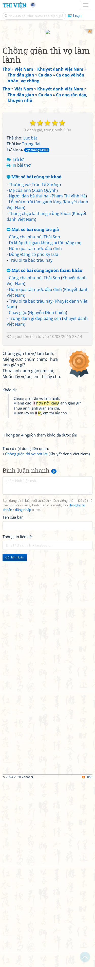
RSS (87, 962)
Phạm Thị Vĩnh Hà (69, 286)
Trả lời (19, 250)
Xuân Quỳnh (44, 281)
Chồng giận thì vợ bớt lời (26, 639)
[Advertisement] (47, 76)
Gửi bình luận (14, 743)
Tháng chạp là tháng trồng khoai (40, 304)
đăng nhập (23, 696)
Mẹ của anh (20, 281)
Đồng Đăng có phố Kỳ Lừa (33, 345)
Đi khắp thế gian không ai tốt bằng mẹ (45, 333)
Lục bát (30, 228)
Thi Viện (14, 5)
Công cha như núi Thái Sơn (34, 327)
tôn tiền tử (32, 426)
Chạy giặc (18, 403)
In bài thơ (22, 256)
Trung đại (31, 234)
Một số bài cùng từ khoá (34, 267)
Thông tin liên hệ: (18, 722)
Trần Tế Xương (46, 275)
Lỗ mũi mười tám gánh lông (35, 292)
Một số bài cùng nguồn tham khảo (44, 360)
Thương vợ (19, 275)
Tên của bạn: (14, 702)
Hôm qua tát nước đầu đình (35, 339)
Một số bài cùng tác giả (33, 320)
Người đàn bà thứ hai (29, 286)
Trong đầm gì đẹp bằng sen (35, 409)
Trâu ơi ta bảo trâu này (30, 350)
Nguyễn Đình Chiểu (47, 403)
